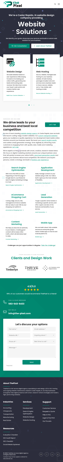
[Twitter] (58, 454)
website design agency (29, 133)
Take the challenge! (48, 245)
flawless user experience (40, 160)
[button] (29, 105)
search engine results (49, 140)
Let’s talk (15, 147)
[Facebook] (41, 454)
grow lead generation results (44, 155)
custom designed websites (47, 136)
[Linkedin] (52, 454)
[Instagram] (47, 454)
